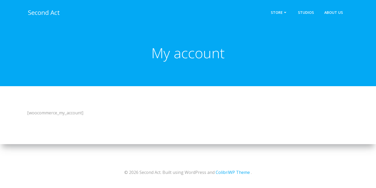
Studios (307, 11)
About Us (334, 11)
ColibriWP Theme (233, 172)
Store (280, 11)
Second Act (43, 11)
